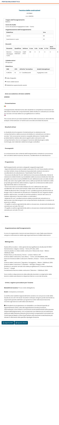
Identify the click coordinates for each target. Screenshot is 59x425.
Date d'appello (11, 78)
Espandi (9, 62)
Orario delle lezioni (12, 82)
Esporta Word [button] (21, 323)
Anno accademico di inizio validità (17, 94)
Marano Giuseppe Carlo (9, 54)
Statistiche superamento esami (16, 85)
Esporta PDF (8, 323)
